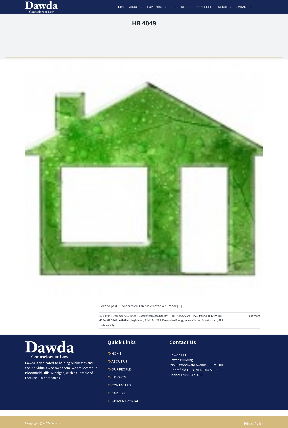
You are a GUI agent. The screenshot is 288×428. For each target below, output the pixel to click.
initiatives (124, 320)
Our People (204, 7)
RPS (220, 320)
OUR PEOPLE (121, 369)
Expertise (157, 7)
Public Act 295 (152, 320)
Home (121, 7)
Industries (181, 7)
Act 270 (181, 315)
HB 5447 (112, 320)
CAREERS (118, 393)
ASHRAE (192, 315)
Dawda (55, 423)
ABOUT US (119, 361)
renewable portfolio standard (200, 320)
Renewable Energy (172, 320)
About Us (136, 7)
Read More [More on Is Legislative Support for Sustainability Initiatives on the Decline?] (254, 315)
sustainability (106, 325)
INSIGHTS (118, 377)
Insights (223, 7)
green (202, 315)
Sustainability (160, 315)
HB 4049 (211, 315)
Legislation (137, 320)
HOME (116, 353)
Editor (106, 315)
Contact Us (243, 7)
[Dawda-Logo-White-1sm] (50, 342)
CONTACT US (121, 385)
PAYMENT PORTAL (125, 401)
